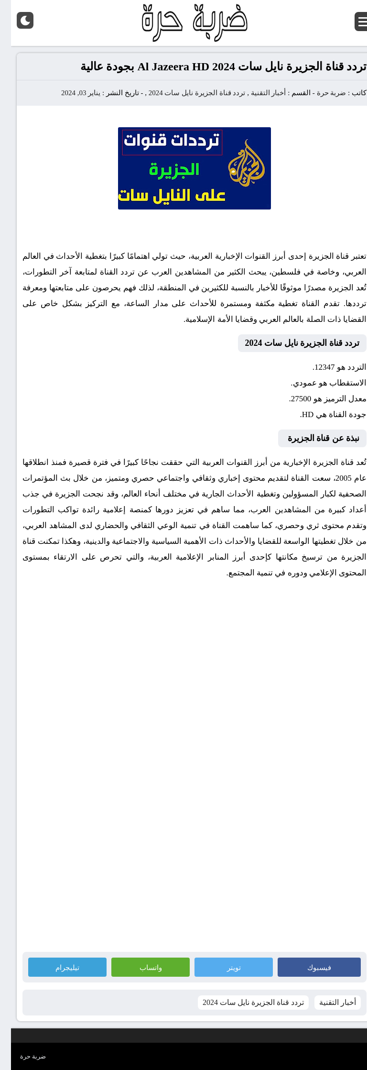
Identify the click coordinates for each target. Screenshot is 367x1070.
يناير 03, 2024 (69, 93)
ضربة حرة (319, 93)
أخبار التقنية (257, 93)
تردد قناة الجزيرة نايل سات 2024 (186, 93)
